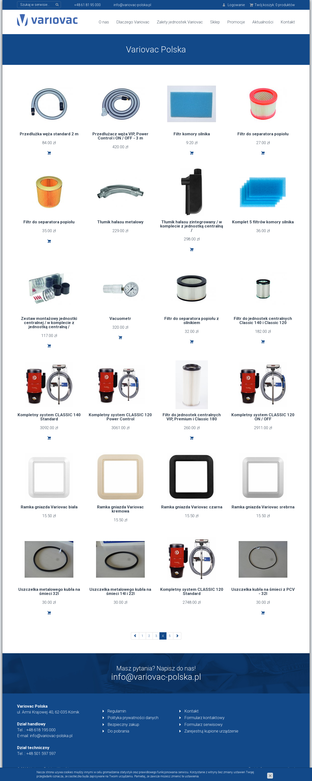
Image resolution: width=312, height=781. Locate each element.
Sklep (215, 22)
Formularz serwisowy (203, 724)
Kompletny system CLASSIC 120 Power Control (120, 416)
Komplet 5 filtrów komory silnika (263, 221)
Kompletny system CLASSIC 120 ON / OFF (262, 416)
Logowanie (236, 5)
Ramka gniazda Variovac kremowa (120, 509)
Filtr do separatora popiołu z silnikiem (191, 320)
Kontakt (288, 22)
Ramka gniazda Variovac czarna (191, 506)
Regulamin (116, 711)
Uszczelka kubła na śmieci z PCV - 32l (263, 591)
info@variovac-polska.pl (132, 5)
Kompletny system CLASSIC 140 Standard (49, 416)
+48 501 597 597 (41, 753)
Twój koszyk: (274, 5)
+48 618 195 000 (41, 729)
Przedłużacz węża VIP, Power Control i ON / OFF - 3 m (120, 135)
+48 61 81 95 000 (87, 5)
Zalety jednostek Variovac (180, 22)
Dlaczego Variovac (132, 22)
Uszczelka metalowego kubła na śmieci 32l (49, 591)
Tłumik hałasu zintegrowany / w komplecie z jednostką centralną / (191, 226)
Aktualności (262, 22)
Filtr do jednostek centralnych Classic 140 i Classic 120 (263, 320)
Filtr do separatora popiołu (263, 133)
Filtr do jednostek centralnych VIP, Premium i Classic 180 (192, 416)
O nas (104, 22)
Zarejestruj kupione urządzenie (211, 731)
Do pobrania (118, 731)
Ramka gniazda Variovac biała (49, 506)
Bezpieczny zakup (123, 724)
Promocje (236, 22)
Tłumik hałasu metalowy (120, 221)
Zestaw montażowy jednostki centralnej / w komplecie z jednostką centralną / (49, 322)
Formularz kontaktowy (204, 717)
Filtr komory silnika (192, 133)
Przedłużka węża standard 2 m (49, 133)
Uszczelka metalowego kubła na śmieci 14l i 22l (120, 591)
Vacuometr (120, 318)
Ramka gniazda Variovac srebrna (263, 506)
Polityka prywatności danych (132, 717)
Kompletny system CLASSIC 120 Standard (191, 591)
